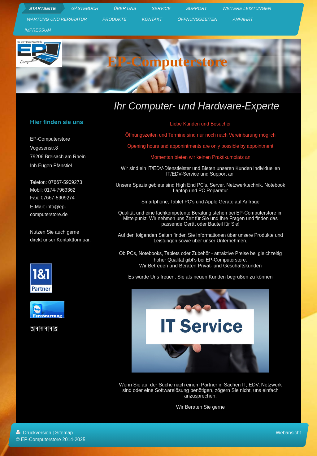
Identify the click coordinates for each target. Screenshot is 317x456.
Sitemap (64, 432)
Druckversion (34, 432)
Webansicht (288, 432)
